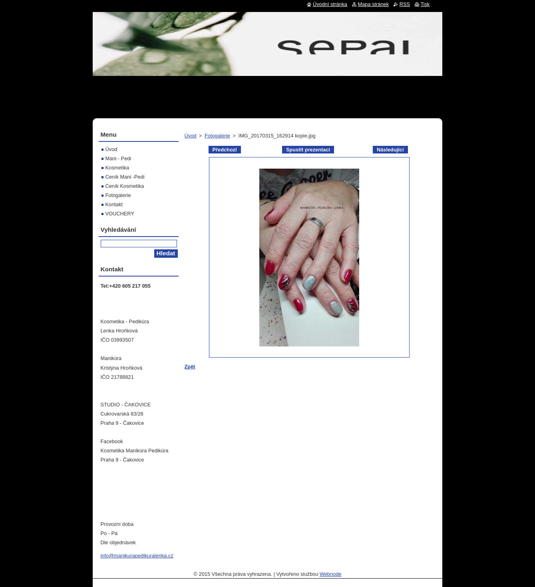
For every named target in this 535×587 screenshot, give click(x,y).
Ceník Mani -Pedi (125, 177)
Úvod (191, 136)
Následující (390, 150)
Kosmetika (117, 168)
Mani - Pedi (118, 158)
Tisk (425, 4)
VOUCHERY (119, 214)
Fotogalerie (217, 136)
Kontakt (114, 204)
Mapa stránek (373, 4)
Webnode (331, 574)
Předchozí (225, 150)
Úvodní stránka (330, 4)
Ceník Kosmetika (124, 186)
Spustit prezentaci (308, 150)
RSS (405, 4)
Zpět (190, 367)
